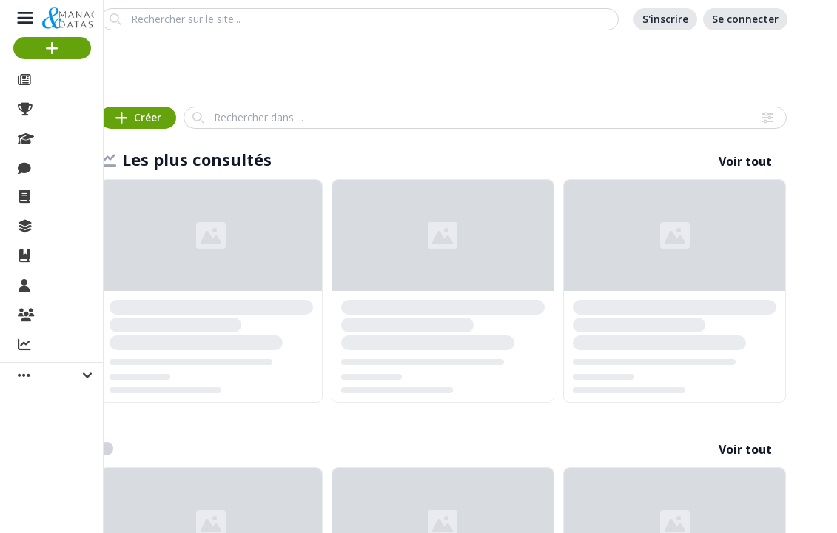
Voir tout (745, 161)
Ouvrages (66, 256)
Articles (59, 80)
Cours (56, 139)
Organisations (78, 316)
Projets (59, 109)
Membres (66, 286)
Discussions (72, 169)
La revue (63, 197)
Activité (59, 346)
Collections (69, 226)
